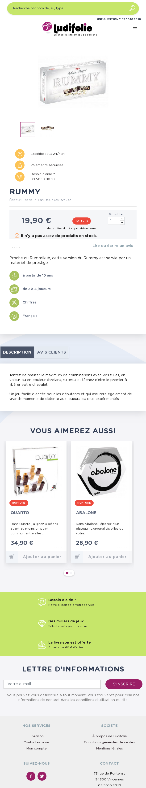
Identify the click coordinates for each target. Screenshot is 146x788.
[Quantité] (116, 221)
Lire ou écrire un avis (112, 246)
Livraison (36, 689)
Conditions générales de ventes (109, 695)
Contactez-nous (37, 695)
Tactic (28, 200)
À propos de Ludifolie (109, 689)
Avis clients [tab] (51, 352)
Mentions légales (109, 701)
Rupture (81, 221)
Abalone (86, 513)
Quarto (20, 513)
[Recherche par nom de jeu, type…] (73, 8)
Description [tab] (17, 352)
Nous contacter (109, 749)
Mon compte (36, 701)
